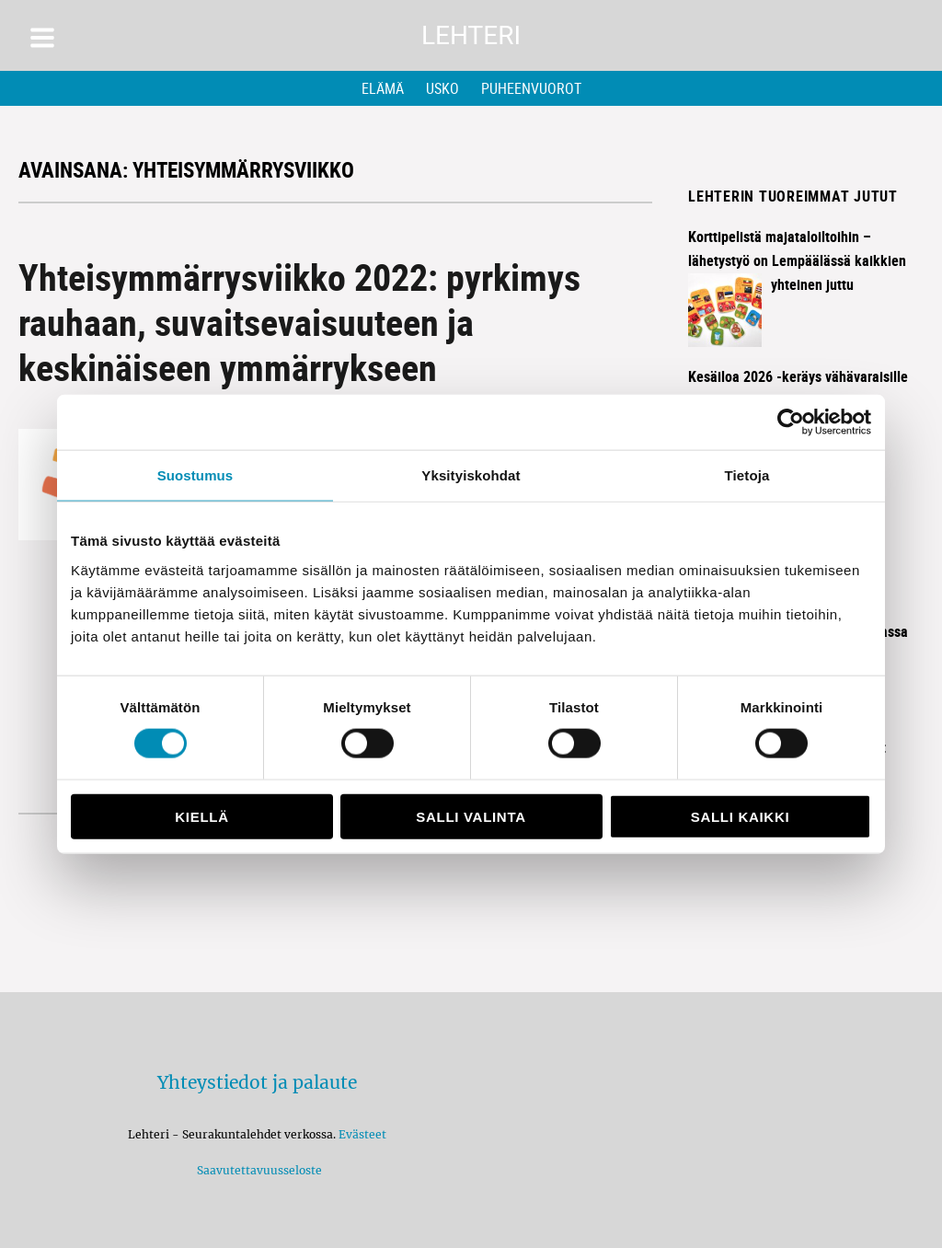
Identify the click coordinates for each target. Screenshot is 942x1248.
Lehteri (471, 35)
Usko (442, 88)
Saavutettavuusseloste (256, 1170)
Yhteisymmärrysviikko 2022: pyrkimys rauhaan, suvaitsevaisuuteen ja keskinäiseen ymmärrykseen (299, 322)
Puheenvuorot (531, 88)
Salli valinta (470, 816)
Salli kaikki (740, 816)
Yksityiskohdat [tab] (470, 475)
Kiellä (201, 816)
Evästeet (362, 1134)
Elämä (383, 88)
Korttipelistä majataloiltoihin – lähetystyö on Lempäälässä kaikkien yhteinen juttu (797, 260)
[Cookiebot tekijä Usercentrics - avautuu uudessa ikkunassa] (790, 422)
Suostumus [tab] (195, 475)
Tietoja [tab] (747, 475)
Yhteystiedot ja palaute (257, 1082)
